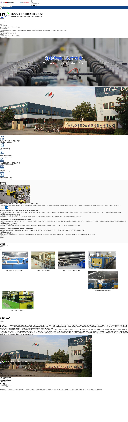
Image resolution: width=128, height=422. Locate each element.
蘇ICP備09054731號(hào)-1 (73, 387)
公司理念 (17, 27)
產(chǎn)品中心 (3, 28)
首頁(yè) (2, 24)
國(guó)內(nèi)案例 (11, 33)
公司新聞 (2, 35)
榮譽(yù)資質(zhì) (11, 27)
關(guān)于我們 (3, 25)
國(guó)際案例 (3, 33)
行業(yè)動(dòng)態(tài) (10, 35)
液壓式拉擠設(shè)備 (61, 30)
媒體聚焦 (18, 35)
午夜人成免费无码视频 (96, 389)
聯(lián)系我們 (3, 37)
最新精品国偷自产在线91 (85, 389)
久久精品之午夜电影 (61, 389)
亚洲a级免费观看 (52, 389)
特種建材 (54, 30)
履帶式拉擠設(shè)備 (30, 30)
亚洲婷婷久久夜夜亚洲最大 (72, 389)
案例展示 (2, 31)
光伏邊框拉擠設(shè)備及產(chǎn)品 (43, 30)
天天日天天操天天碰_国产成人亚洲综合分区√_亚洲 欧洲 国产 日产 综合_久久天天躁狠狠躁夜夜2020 (23, 389)
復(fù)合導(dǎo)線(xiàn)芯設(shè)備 (8, 30)
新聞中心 (2, 34)
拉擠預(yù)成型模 (21, 30)
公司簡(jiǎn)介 (3, 27)
